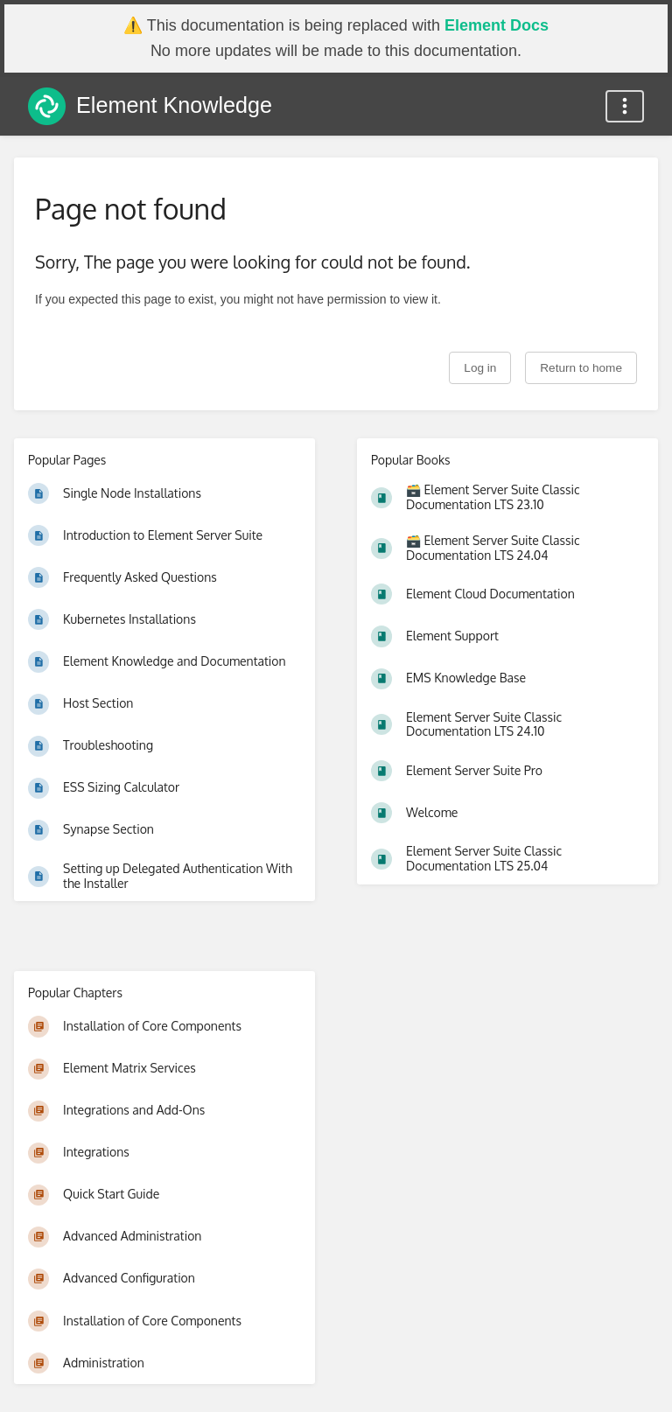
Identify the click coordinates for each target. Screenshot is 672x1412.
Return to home (581, 367)
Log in (480, 367)
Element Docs (496, 25)
